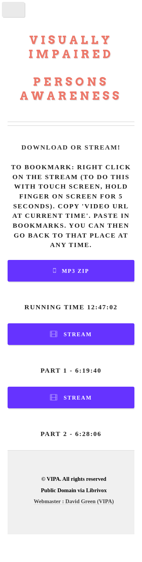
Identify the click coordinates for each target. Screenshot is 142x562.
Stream (78, 334)
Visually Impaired (71, 47)
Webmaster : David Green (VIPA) (74, 501)
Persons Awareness (71, 88)
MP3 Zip (75, 271)
